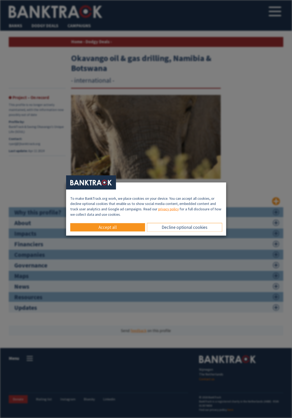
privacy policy (168, 209)
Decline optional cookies (184, 227)
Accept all (108, 227)
